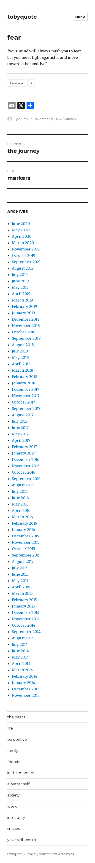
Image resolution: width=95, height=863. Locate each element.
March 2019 (22, 300)
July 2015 (19, 568)
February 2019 (24, 306)
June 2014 (20, 651)
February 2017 (24, 446)
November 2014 (26, 619)
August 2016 (23, 485)
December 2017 (25, 389)
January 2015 (23, 606)
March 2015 (22, 593)
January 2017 (23, 453)
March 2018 (22, 370)
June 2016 (20, 497)
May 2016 (20, 504)
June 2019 (20, 281)
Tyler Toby (21, 119)
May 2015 (20, 580)
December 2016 (25, 459)
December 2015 (25, 536)
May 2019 (20, 287)
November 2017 (25, 395)
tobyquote (22, 17)
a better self (18, 784)
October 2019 (23, 255)
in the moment (21, 773)
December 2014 (25, 612)
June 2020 (21, 223)
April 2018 (21, 364)
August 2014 (23, 638)
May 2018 (20, 357)
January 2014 (23, 682)
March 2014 (22, 670)
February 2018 (24, 376)
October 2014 (23, 625)
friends (13, 762)
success (14, 829)
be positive (17, 739)
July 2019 (20, 274)
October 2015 (23, 548)
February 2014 (24, 676)
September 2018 (26, 338)
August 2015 (22, 561)
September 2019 (26, 262)
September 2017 (26, 408)
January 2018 (23, 383)
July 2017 (19, 421)
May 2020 (21, 230)
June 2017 (20, 427)
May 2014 (20, 657)
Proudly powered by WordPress (50, 854)
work (12, 806)
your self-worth (21, 840)
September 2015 (26, 555)
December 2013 (25, 689)
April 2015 (21, 587)
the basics (16, 717)
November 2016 (26, 466)
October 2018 (23, 332)
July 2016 (20, 491)
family (12, 750)
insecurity (16, 817)
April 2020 (22, 236)
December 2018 (26, 319)
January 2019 (23, 313)
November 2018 (26, 325)
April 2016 (21, 510)
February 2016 (24, 523)
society (13, 795)
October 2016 (23, 472)
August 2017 (22, 415)
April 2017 (21, 440)
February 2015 (24, 599)
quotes (70, 119)
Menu (80, 16)
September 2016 (26, 478)
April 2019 (21, 293)
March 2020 (23, 242)
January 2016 (23, 529)
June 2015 (20, 574)
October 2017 (23, 402)
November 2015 (25, 542)
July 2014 (20, 644)
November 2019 (26, 249)
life (10, 728)
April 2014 (21, 663)
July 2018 (20, 351)
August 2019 (23, 268)
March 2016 (22, 517)
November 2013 (26, 695)
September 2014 (26, 631)
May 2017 (20, 434)
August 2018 (23, 344)
